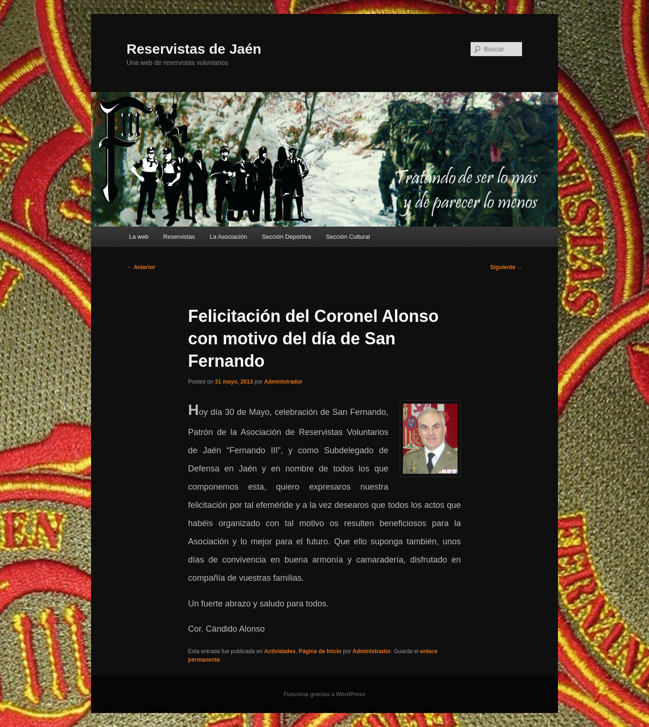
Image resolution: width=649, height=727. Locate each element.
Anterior (141, 267)
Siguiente (506, 267)
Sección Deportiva (286, 236)
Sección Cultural (348, 236)
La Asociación (228, 236)
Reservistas (179, 236)
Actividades (280, 651)
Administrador (283, 381)
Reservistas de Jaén (194, 49)
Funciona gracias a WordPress (324, 694)
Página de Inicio (320, 651)
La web (138, 236)
